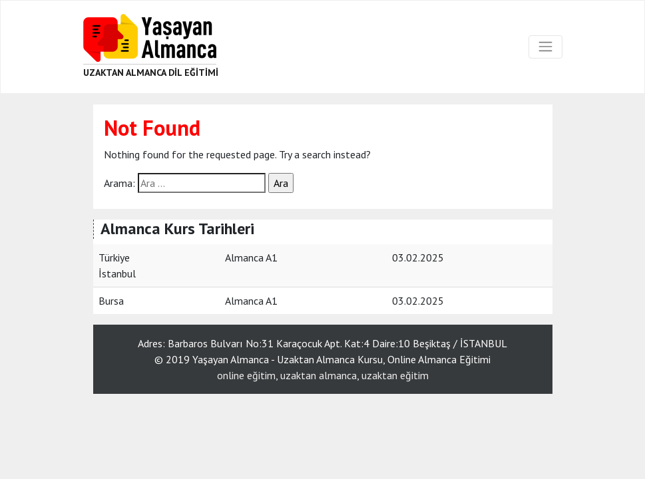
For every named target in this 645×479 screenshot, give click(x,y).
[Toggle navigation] (545, 46)
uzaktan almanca (318, 375)
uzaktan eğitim (395, 375)
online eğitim (246, 375)
